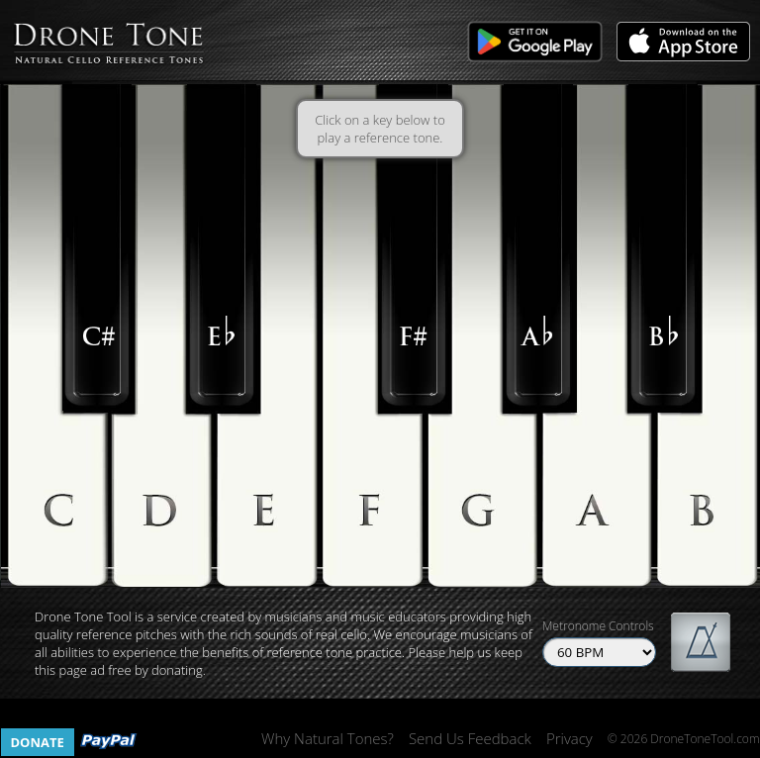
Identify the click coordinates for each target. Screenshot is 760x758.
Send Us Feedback (470, 738)
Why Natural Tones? (327, 738)
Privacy (569, 738)
